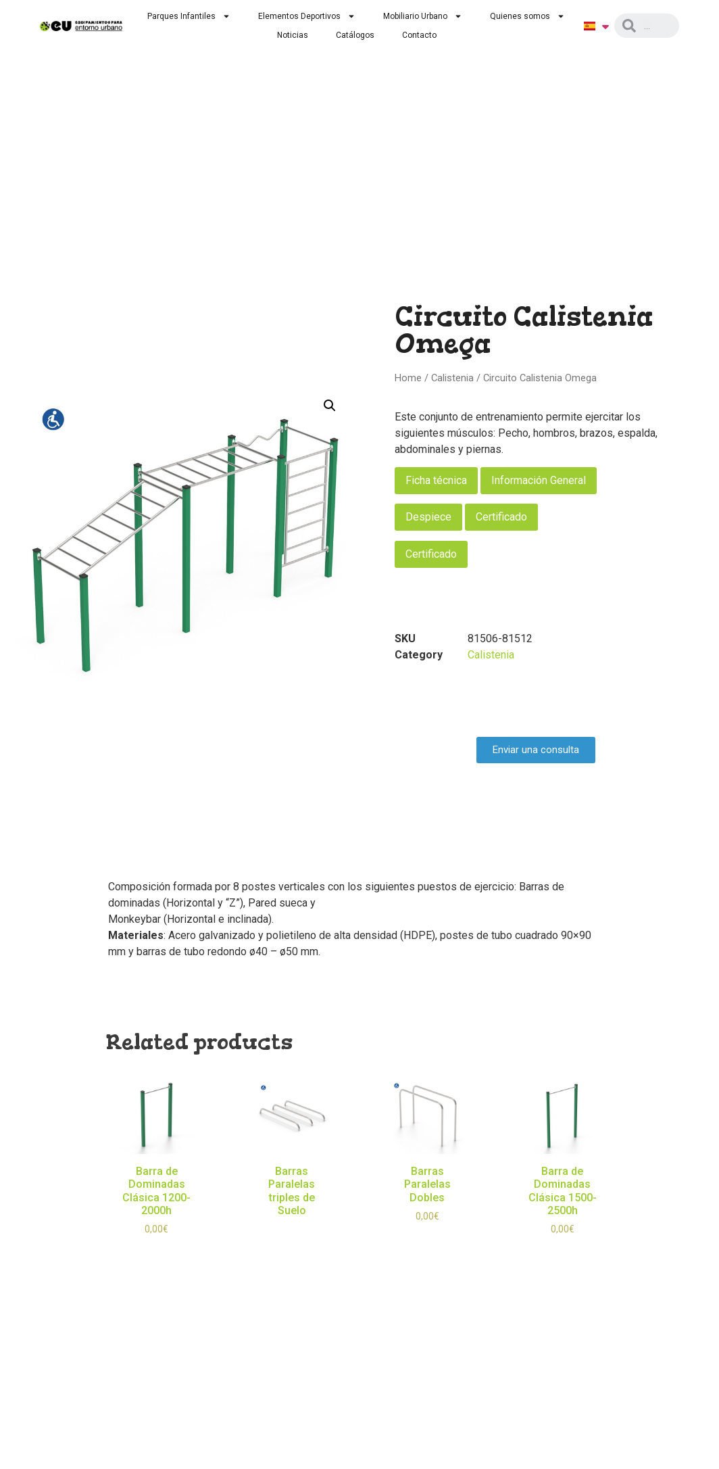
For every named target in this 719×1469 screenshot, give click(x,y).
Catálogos (355, 35)
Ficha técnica (436, 480)
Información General (538, 480)
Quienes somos (527, 16)
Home (408, 378)
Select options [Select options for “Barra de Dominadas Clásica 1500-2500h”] (562, 1248)
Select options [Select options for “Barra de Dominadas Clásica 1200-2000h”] (157, 1248)
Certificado (501, 516)
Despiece (428, 516)
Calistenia (452, 378)
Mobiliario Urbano (422, 16)
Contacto (419, 35)
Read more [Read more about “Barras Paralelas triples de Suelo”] (292, 1230)
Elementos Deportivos (306, 16)
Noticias (292, 35)
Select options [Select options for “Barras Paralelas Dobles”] (427, 1235)
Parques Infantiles (188, 16)
